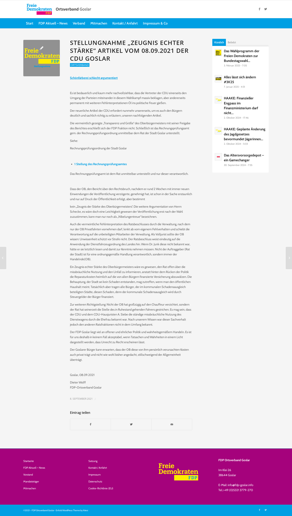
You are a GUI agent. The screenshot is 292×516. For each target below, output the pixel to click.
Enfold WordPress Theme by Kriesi (72, 510)
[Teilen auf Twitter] (131, 424)
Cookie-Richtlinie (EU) (100, 488)
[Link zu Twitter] (266, 9)
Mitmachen (29, 488)
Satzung (92, 461)
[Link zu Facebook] (260, 9)
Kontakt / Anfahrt (97, 467)
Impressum (94, 474)
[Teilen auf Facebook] (90, 424)
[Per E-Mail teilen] (172, 424)
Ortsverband (80, 65)
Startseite (28, 461)
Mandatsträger (31, 481)
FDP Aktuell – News (34, 467)
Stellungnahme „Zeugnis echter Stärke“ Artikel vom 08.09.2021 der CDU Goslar (129, 50)
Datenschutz (95, 481)
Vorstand (28, 474)
